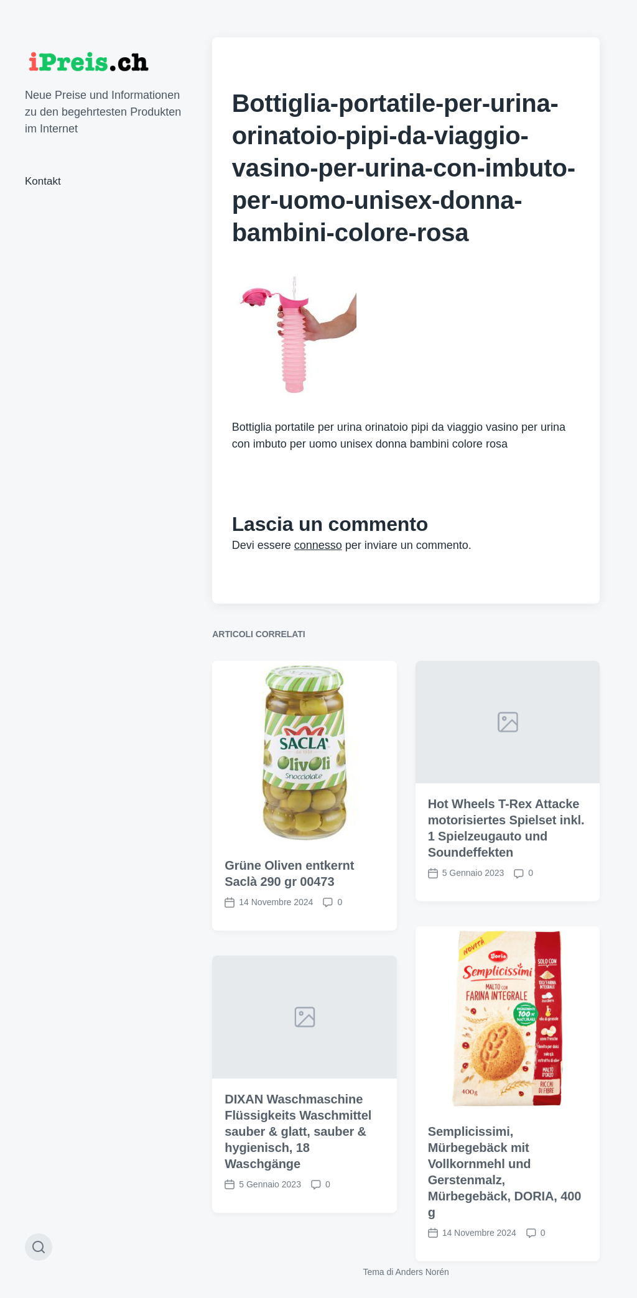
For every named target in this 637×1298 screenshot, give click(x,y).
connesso (318, 545)
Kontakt (43, 181)
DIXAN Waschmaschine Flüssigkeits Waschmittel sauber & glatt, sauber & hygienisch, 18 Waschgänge (298, 1189)
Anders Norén (422, 1272)
